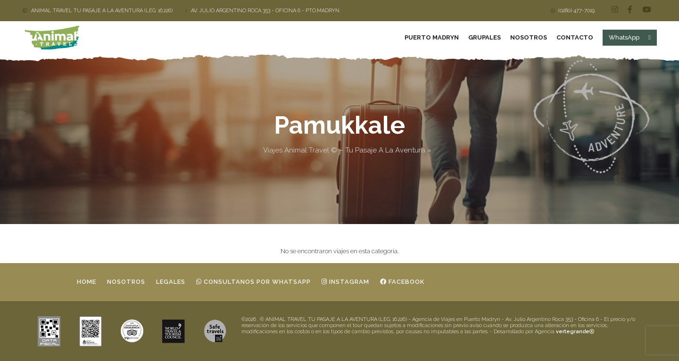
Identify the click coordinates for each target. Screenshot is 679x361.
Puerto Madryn (431, 37)
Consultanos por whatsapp (253, 281)
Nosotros (528, 37)
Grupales (484, 37)
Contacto (574, 37)
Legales (170, 281)
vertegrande (575, 331)
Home (86, 281)
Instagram (345, 281)
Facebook (402, 281)
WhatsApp (629, 37)
